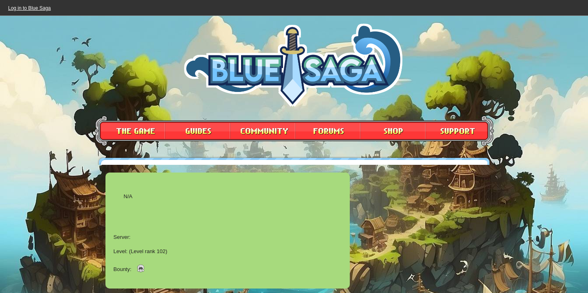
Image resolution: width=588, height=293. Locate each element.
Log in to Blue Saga (29, 8)
